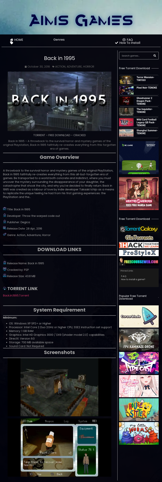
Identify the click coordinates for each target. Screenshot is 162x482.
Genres (59, 39)
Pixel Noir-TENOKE (147, 87)
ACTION (60, 66)
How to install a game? (133, 279)
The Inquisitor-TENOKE (145, 110)
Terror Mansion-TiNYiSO (145, 79)
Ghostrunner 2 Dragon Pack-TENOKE (144, 101)
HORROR (88, 66)
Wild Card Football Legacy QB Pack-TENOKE (146, 122)
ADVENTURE (74, 66)
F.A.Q (123, 276)
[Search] (155, 55)
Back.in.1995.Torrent (16, 295)
